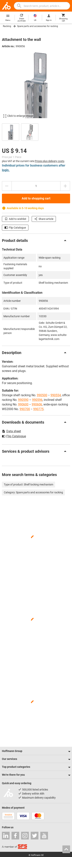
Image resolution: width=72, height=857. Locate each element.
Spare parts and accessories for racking (37, 26)
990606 (37, 404)
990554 (55, 395)
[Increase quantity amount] (65, 186)
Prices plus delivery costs (49, 161)
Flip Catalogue (15, 227)
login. (6, 170)
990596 (37, 400)
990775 (38, 409)
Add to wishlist (15, 219)
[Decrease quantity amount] (7, 186)
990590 (23, 400)
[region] (36, 131)
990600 (23, 404)
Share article (43, 219)
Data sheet (11, 431)
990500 (42, 395)
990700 (25, 409)
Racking (7, 26)
